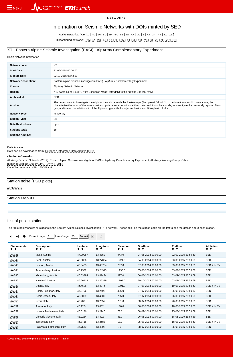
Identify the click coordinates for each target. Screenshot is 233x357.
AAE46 (14, 280)
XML (50, 167)
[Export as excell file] (92, 236)
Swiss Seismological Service (30, 338)
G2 (139, 34)
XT (128, 39)
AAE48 (14, 290)
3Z (93, 39)
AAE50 (14, 301)
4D (93, 34)
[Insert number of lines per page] (74, 236)
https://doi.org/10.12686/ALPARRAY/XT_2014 (35, 163)
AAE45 (14, 275)
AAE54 (14, 321)
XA (111, 39)
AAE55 (14, 326)
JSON (43, 167)
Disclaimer (53, 338)
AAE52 (14, 311)
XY (154, 34)
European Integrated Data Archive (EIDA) (70, 150)
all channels (14, 188)
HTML (35, 167)
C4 (132, 34)
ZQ (173, 39)
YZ (165, 34)
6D (104, 39)
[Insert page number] (50, 236)
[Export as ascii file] (101, 236)
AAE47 (14, 285)
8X (116, 34)
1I (88, 34)
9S (127, 34)
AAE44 (14, 270)
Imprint (65, 338)
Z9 (156, 39)
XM (123, 39)
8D (104, 34)
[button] (14, 7)
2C (99, 39)
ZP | (168, 39)
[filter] (15, 249)
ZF (162, 39)
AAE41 (14, 254)
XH (116, 39)
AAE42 (14, 260)
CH (83, 34)
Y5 (145, 39)
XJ (148, 34)
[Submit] (83, 236)
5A (99, 34)
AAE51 (14, 306)
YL (134, 39)
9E (121, 34)
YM (140, 39)
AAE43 (14, 265)
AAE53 (14, 316)
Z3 (151, 39)
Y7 (159, 34)
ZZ (170, 34)
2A (88, 39)
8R (110, 34)
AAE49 (14, 296)
